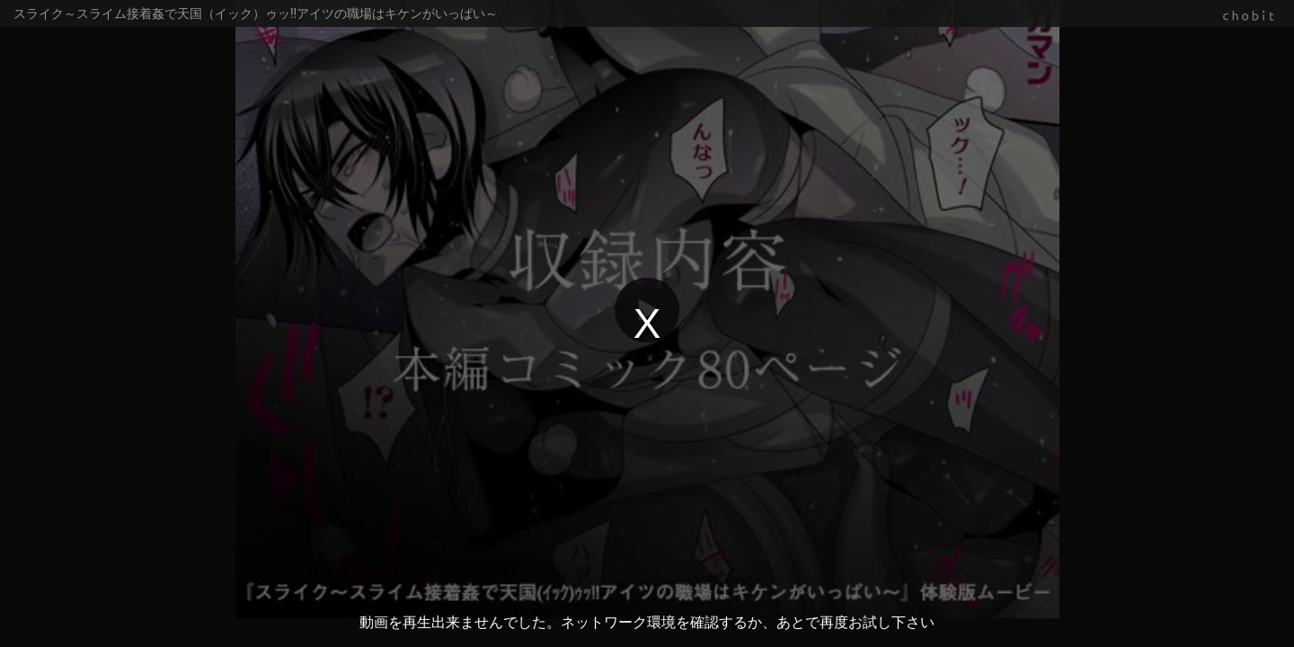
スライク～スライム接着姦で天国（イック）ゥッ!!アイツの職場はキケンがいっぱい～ (255, 13)
